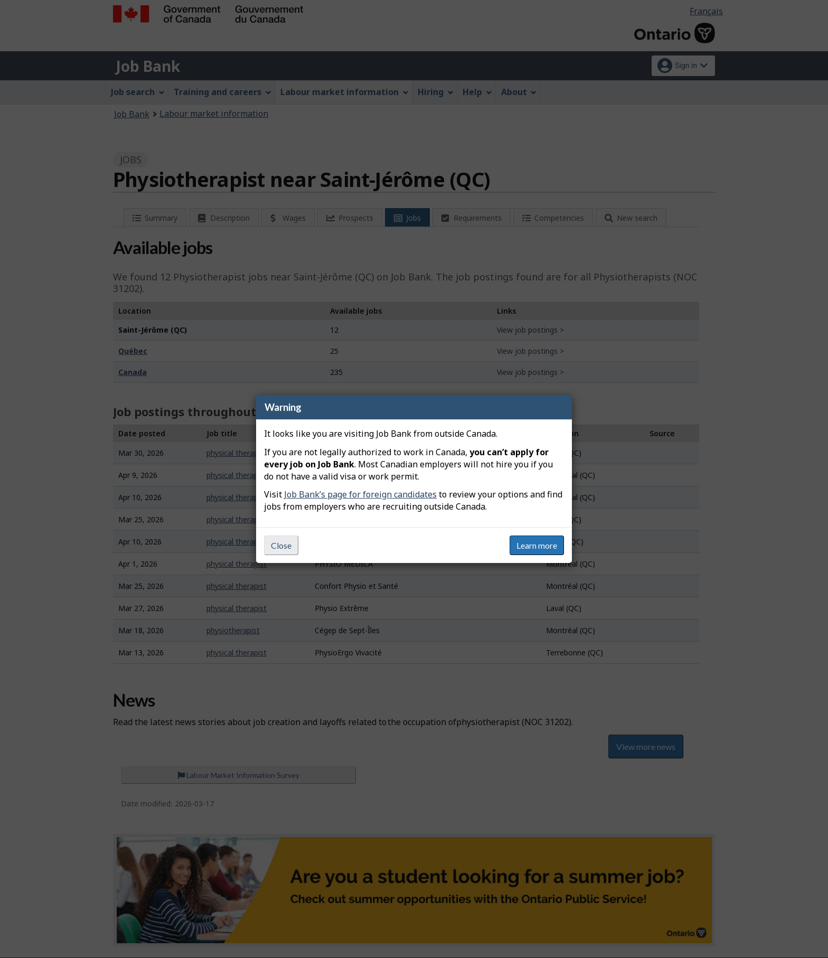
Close (281, 545)
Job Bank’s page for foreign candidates (360, 494)
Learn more (536, 545)
